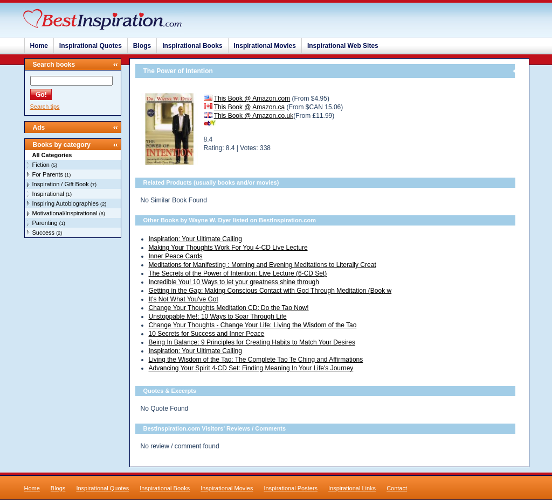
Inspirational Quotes (90, 46)
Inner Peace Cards (176, 256)
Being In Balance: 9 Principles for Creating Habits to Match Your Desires (252, 342)
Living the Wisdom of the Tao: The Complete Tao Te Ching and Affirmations (256, 359)
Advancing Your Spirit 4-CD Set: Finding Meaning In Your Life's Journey (251, 368)
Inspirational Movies (265, 46)
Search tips (45, 106)
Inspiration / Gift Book (60, 184)
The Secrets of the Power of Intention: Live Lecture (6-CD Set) (238, 273)
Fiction (41, 164)
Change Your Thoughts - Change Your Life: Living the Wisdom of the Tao (253, 325)
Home (39, 46)
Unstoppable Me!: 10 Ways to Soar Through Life (218, 316)
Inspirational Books (192, 46)
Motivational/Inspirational (65, 213)
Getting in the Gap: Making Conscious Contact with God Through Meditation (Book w (270, 290)
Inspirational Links (352, 488)
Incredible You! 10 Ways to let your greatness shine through (234, 282)
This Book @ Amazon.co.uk (254, 115)
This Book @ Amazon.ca (249, 107)
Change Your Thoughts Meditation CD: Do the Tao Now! (229, 308)
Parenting (45, 223)
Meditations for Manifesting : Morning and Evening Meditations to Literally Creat (262, 265)
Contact (397, 488)
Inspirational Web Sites (342, 46)
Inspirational (48, 194)
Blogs (142, 46)
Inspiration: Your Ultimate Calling (195, 239)
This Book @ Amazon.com (252, 98)
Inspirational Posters (291, 488)
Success (43, 232)
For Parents (47, 174)
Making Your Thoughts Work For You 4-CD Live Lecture (228, 247)
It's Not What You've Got (183, 299)
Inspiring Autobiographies (65, 203)
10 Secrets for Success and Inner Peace (207, 333)
